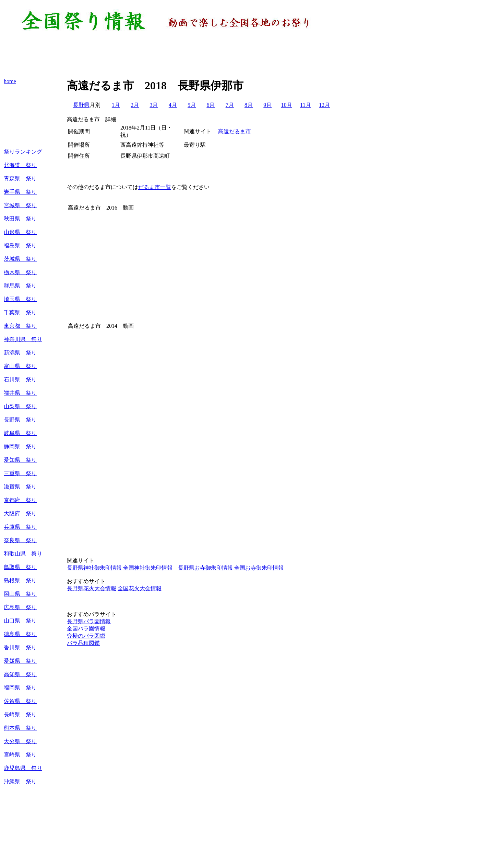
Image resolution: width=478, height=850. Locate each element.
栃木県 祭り (20, 272)
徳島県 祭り (20, 634)
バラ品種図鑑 (83, 643)
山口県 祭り (20, 621)
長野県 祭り (20, 420)
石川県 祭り (20, 379)
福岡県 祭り (20, 688)
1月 (116, 105)
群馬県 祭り (20, 286)
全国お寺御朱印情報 (259, 568)
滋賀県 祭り (20, 487)
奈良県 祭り (20, 540)
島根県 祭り (20, 580)
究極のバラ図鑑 (86, 636)
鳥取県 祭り (20, 567)
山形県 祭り (20, 232)
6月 (210, 105)
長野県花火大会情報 (91, 588)
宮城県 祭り (20, 205)
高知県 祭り (20, 674)
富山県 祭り (20, 366)
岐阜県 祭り (20, 433)
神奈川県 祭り (23, 339)
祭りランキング (23, 152)
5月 (192, 105)
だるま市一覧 (154, 187)
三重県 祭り (20, 473)
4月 (173, 105)
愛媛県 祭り (20, 661)
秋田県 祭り (20, 219)
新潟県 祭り (20, 353)
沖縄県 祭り (20, 781)
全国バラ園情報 (86, 628)
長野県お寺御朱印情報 (205, 568)
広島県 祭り (20, 607)
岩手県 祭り (20, 192)
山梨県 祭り (20, 406)
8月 (248, 105)
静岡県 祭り (20, 446)
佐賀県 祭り (20, 701)
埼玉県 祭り (20, 299)
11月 (305, 105)
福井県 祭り (20, 393)
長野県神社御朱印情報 (94, 568)
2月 (135, 105)
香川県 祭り (20, 647)
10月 (286, 105)
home (10, 81)
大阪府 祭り (20, 513)
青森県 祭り (20, 178)
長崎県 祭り (20, 714)
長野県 (81, 105)
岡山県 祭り (20, 594)
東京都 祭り (20, 326)
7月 (230, 105)
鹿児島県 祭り (23, 768)
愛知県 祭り (20, 460)
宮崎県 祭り (20, 755)
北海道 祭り (20, 165)
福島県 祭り (20, 245)
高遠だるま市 (234, 131)
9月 (267, 105)
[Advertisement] (169, 55)
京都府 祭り (20, 500)
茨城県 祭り (20, 259)
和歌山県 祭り (23, 554)
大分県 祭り (20, 741)
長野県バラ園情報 (89, 621)
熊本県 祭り (20, 728)
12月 (324, 105)
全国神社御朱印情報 (147, 568)
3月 (154, 105)
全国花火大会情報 (140, 588)
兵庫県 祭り (20, 527)
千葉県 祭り (20, 312)
